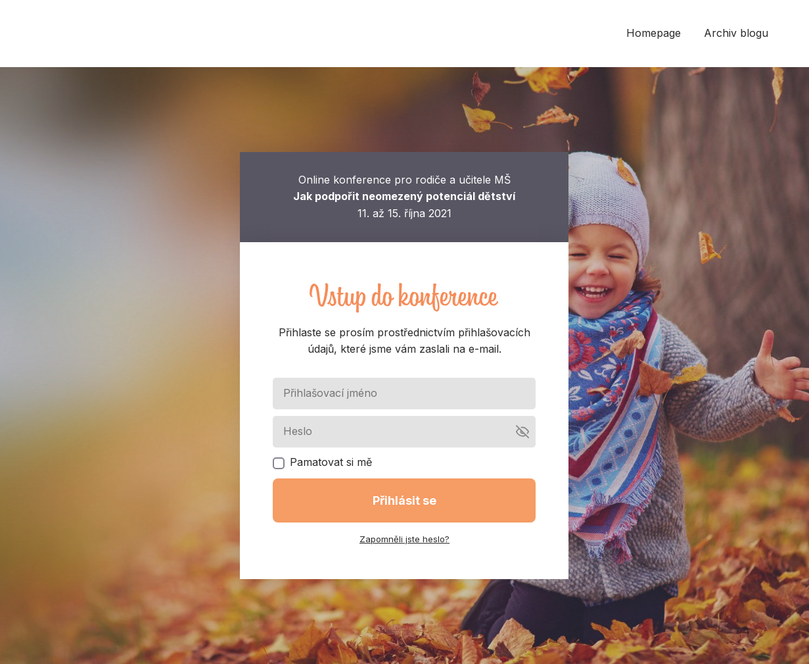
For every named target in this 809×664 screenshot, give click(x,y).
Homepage (653, 32)
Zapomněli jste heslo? (404, 539)
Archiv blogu (736, 32)
